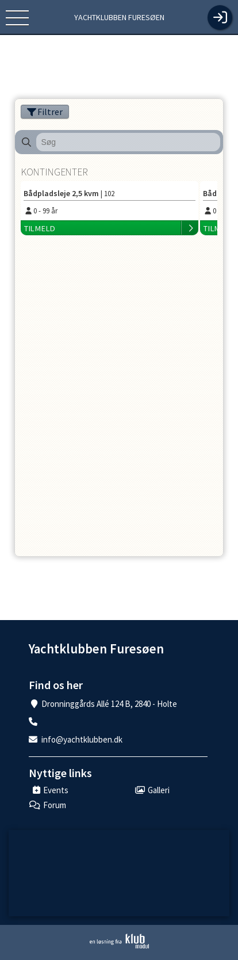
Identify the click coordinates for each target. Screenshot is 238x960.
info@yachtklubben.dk (81, 739)
